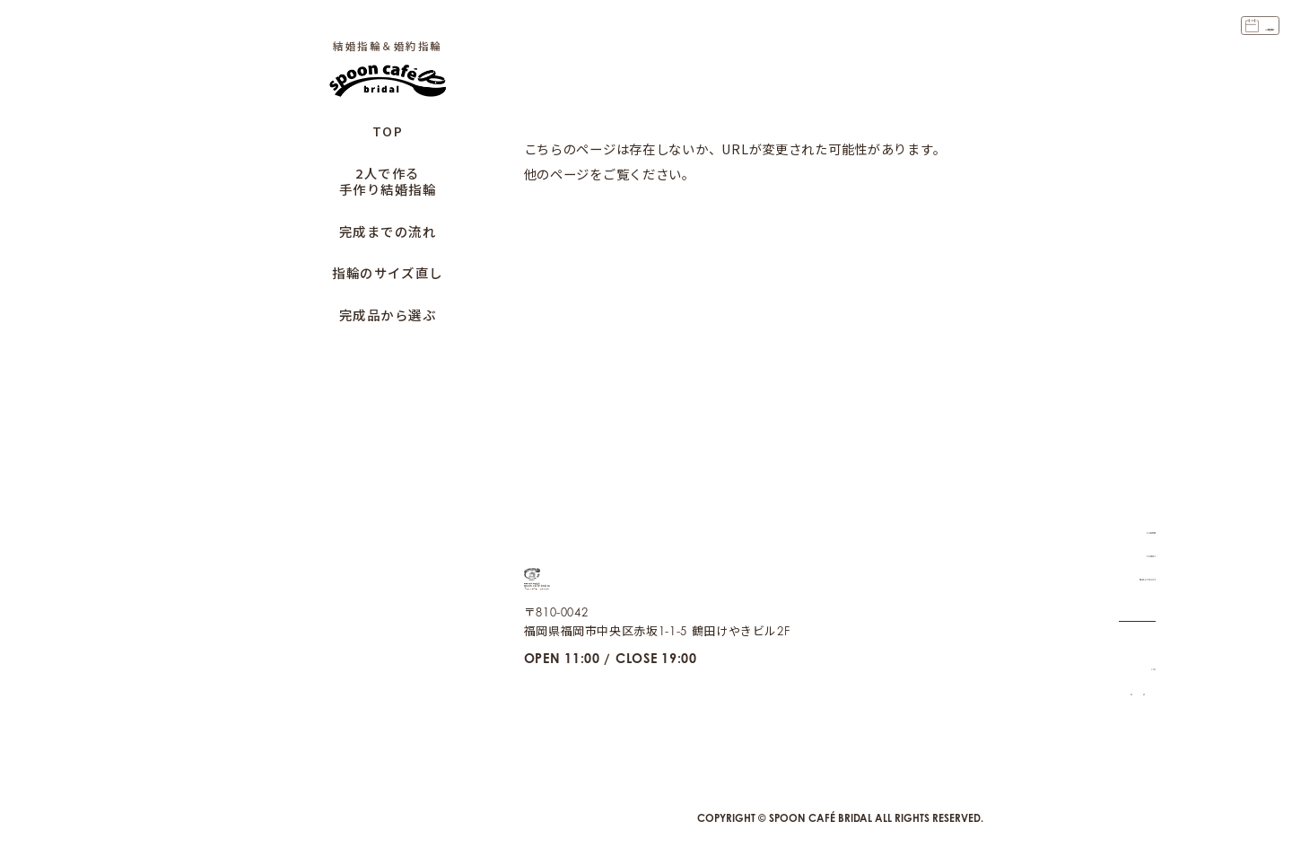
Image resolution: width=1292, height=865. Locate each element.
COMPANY (1124, 508)
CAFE (1140, 645)
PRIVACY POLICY (1105, 554)
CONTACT (1128, 531)
